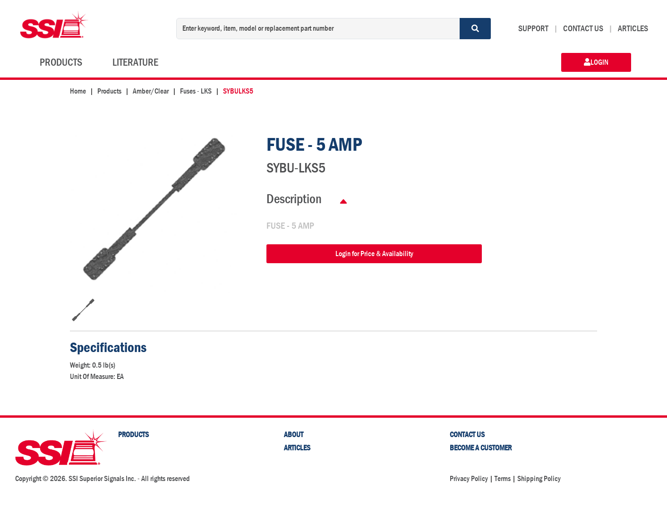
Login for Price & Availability (374, 253)
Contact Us (467, 434)
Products (109, 91)
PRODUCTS (61, 62)
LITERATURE (135, 62)
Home (78, 91)
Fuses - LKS (196, 91)
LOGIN (596, 62)
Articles (297, 448)
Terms (503, 478)
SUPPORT (533, 28)
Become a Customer (481, 448)
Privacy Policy (469, 478)
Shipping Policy (539, 478)
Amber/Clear (151, 91)
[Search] (475, 28)
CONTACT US (583, 28)
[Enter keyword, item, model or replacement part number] (318, 28)
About (293, 434)
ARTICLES (633, 28)
